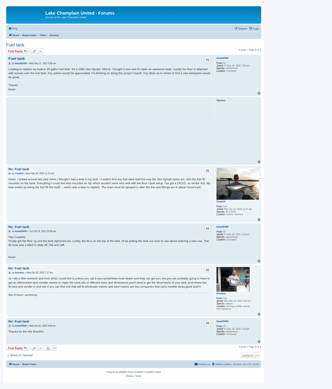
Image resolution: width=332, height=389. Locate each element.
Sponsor (221, 100)
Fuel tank (15, 45)
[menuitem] (12, 28)
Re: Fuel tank (18, 169)
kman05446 (222, 58)
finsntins (221, 293)
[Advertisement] (109, 129)
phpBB (122, 372)
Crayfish (220, 201)
